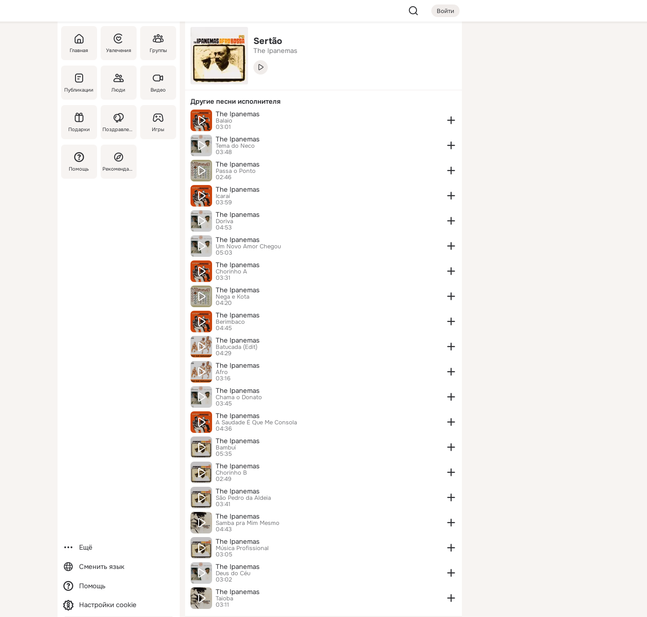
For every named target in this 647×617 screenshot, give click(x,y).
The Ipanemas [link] (275, 50)
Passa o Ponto (236, 171)
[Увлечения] (118, 43)
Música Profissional (242, 548)
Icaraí (223, 196)
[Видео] (158, 82)
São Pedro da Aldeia (243, 498)
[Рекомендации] (118, 161)
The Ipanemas (238, 114)
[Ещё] (119, 547)
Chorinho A (231, 272)
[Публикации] (79, 82)
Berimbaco (230, 322)
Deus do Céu (233, 573)
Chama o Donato (239, 397)
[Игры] (158, 122)
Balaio (224, 121)
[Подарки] (79, 122)
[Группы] (158, 43)
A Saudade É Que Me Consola (256, 422)
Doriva (224, 221)
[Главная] (79, 43)
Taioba (224, 598)
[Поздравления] (118, 122)
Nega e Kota (232, 297)
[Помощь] (79, 161)
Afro (222, 372)
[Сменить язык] (119, 567)
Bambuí (226, 448)
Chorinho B (231, 473)
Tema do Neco (235, 146)
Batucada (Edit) (236, 347)
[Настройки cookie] (119, 605)
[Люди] (118, 82)
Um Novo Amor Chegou (248, 246)
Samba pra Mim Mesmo (247, 523)
